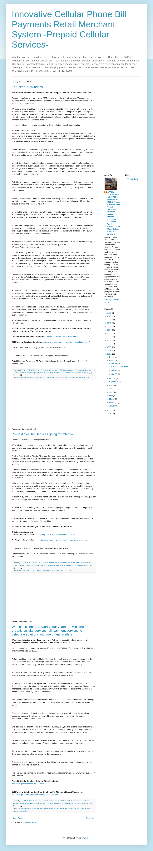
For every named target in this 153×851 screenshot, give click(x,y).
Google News (132, 179)
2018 (109, 323)
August (112, 385)
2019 (109, 320)
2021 (109, 313)
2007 (109, 354)
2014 (109, 330)
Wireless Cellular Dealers (27, 570)
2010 (109, 344)
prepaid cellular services (53, 377)
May (111, 396)
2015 (109, 327)
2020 (109, 316)
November (113, 360)
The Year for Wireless (27, 87)
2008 (109, 351)
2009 (109, 347)
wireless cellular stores (71, 377)
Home (54, 818)
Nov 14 (114, 371)
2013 (109, 333)
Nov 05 (114, 374)
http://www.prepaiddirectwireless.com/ (60, 337)
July (111, 389)
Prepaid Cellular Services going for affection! (44, 434)
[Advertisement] (54, 404)
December (113, 357)
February (113, 403)
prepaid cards (39, 377)
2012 (109, 337)
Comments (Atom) (30, 822)
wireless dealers (85, 377)
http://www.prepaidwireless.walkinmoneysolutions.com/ (66, 342)
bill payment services (26, 377)
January (112, 406)
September (113, 382)
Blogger (87, 838)
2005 (109, 414)
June (111, 392)
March (112, 399)
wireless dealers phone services (60, 570)
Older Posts (90, 818)
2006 (109, 410)
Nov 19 (114, 363)
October (112, 378)
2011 (109, 340)
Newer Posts (18, 818)
